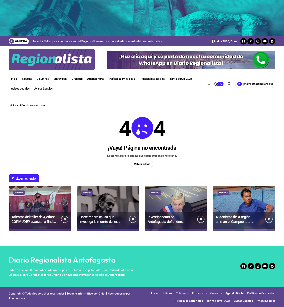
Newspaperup (117, 293)
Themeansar (17, 298)
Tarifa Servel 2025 (181, 79)
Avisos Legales (20, 88)
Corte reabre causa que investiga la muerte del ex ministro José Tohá (99, 221)
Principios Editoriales (152, 79)
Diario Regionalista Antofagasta (62, 259)
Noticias (27, 79)
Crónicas (77, 79)
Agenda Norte (95, 79)
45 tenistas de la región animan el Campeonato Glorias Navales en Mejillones (238, 221)
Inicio (14, 79)
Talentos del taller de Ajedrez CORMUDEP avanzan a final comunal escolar (33, 221)
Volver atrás (142, 164)
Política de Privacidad (122, 79)
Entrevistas (60, 79)
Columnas (43, 79)
